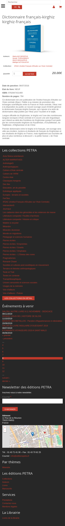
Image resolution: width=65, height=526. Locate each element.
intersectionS (8, 205)
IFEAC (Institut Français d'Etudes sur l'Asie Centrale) (33, 66)
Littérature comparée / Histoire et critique (21, 219)
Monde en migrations (12, 233)
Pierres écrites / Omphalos (14, 251)
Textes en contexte (11, 275)
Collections (7, 479)
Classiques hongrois (12, 181)
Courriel (6, 397)
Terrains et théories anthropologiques (19, 268)
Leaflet (52, 446)
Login (52, 8)
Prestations (7, 500)
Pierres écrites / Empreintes (15, 244)
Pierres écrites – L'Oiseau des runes (19, 254)
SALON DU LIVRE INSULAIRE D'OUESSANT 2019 (25, 326)
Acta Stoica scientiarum (13, 156)
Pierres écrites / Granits (13, 247)
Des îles (6, 184)
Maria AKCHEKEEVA (20, 56)
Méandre (7, 226)
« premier (6, 335)
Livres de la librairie (10, 518)
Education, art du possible (14, 188)
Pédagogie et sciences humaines (17, 237)
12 (3, 371)
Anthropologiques (10, 167)
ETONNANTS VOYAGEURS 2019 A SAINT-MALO (24, 330)
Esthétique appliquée (12, 191)
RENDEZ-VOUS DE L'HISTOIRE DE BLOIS (21, 316)
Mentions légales (9, 506)
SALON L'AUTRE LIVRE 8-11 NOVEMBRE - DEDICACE (27, 311)
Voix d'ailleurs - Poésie (13, 293)
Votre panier (59, 8)
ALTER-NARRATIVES (12, 160)
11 (3, 368)
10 (3, 365)
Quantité (6, 74)
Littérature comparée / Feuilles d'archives (21, 216)
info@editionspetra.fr (20, 456)
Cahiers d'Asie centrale (13, 170)
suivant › (6, 378)
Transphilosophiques (12, 279)
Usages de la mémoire (13, 286)
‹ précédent (7, 338)
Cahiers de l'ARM (10, 174)
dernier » (6, 381)
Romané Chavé (10, 261)
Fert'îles (6, 198)
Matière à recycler (11, 223)
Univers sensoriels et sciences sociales (20, 282)
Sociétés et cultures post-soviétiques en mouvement (26, 265)
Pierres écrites (9, 240)
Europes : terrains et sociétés (16, 195)
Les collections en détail (18, 298)
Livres (5, 485)
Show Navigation (3, 3)
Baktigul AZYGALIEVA (21, 62)
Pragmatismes (9, 258)
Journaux (7, 209)
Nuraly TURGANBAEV (21, 58)
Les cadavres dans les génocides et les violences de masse (29, 212)
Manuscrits (7, 489)
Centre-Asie (8, 177)
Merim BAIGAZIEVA (20, 60)
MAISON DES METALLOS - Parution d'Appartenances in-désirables (32, 321)
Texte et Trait (8, 272)
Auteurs (5, 482)
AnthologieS (8, 163)
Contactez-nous (9, 503)
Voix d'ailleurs (9, 290)
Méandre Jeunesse (11, 230)
